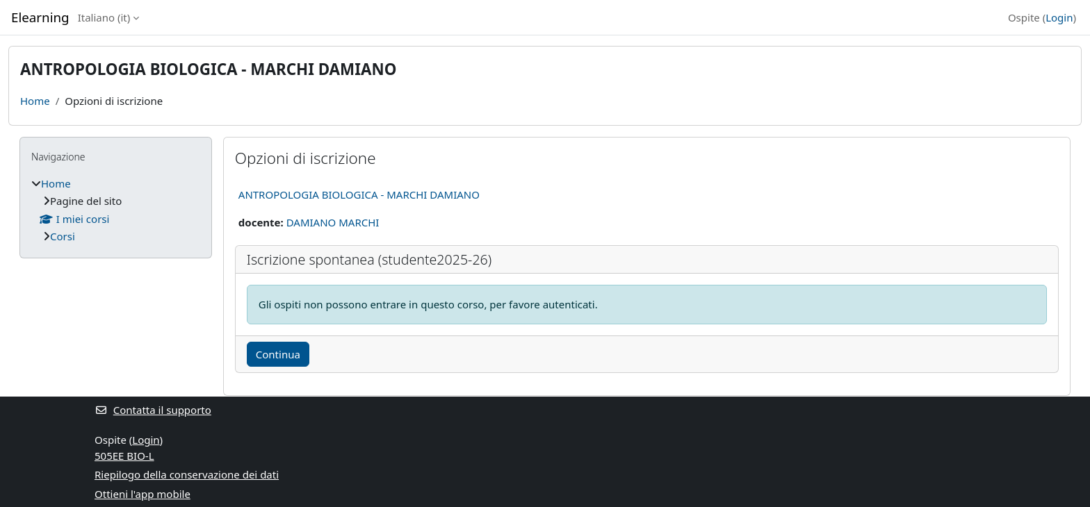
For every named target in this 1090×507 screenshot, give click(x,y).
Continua (278, 354)
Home (35, 101)
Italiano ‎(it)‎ (104, 17)
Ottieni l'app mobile (142, 494)
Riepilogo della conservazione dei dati (187, 474)
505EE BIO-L (124, 456)
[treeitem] (115, 210)
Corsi (62, 236)
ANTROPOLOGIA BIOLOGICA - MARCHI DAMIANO (359, 194)
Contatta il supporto (153, 410)
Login (1059, 17)
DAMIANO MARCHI (333, 222)
